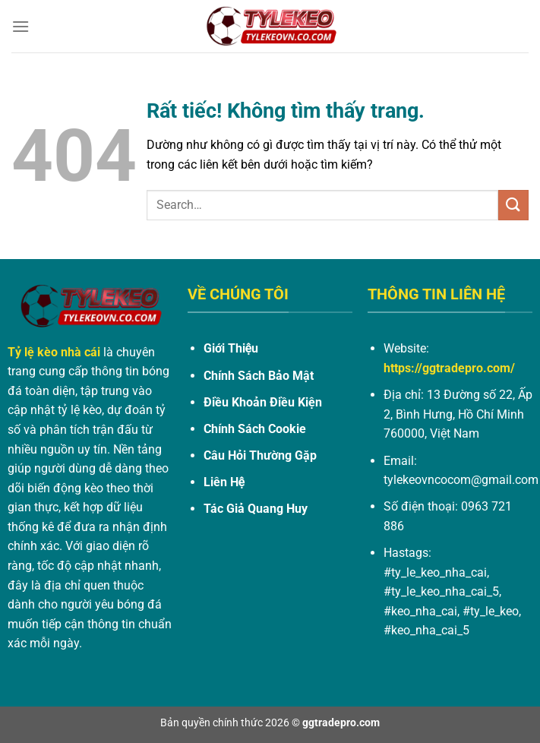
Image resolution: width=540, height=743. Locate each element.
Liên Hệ (224, 482)
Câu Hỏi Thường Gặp (260, 455)
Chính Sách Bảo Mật (259, 375)
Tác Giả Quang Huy (256, 508)
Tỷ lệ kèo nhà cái (54, 352)
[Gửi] (513, 205)
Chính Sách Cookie (255, 429)
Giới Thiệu (231, 348)
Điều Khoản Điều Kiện (263, 402)
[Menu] (20, 26)
